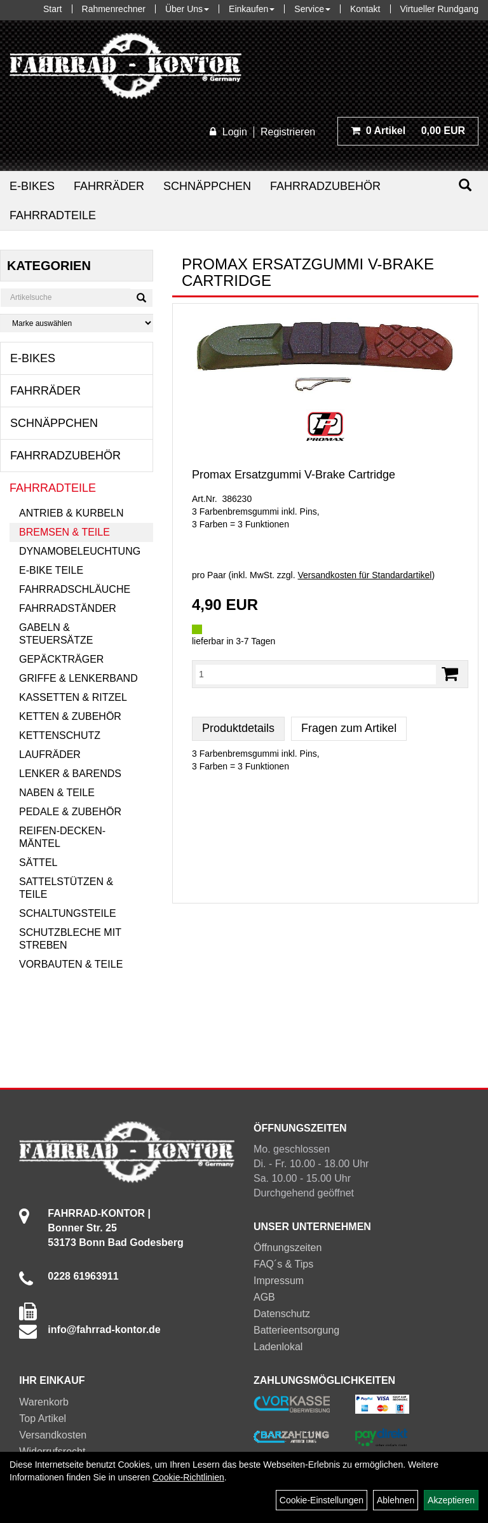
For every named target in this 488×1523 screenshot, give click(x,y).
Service (312, 8)
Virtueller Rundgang (439, 8)
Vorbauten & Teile (71, 964)
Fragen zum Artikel (348, 728)
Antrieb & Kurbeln (71, 513)
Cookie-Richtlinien (188, 1477)
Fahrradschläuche (74, 589)
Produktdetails (238, 728)
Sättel (38, 862)
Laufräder (50, 754)
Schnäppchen (207, 186)
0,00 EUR (408, 130)
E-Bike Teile (51, 570)
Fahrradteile (53, 215)
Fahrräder (109, 186)
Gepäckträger (61, 659)
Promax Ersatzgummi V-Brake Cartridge (293, 474)
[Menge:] (316, 674)
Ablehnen (395, 1500)
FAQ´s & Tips (283, 1264)
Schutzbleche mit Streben (70, 939)
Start (52, 8)
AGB (264, 1297)
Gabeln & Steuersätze (56, 634)
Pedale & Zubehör (70, 811)
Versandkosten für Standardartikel (365, 575)
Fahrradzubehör (325, 186)
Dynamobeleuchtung (79, 551)
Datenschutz (282, 1313)
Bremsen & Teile (64, 532)
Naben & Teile (57, 792)
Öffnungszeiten (288, 1247)
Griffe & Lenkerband (78, 678)
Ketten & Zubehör (70, 716)
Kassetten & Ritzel (73, 697)
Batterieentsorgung (296, 1330)
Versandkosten (52, 1435)
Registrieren (288, 131)
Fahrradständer (67, 608)
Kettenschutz (59, 735)
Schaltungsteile (67, 913)
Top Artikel (42, 1418)
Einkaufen (251, 8)
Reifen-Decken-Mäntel (62, 837)
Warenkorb (44, 1402)
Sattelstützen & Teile (66, 888)
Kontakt (365, 8)
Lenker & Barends (70, 773)
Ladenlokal (278, 1346)
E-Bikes (32, 186)
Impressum (279, 1280)
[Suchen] (465, 185)
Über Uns (187, 8)
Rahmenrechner (114, 8)
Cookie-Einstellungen (321, 1500)
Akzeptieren (451, 1500)
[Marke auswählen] (76, 323)
